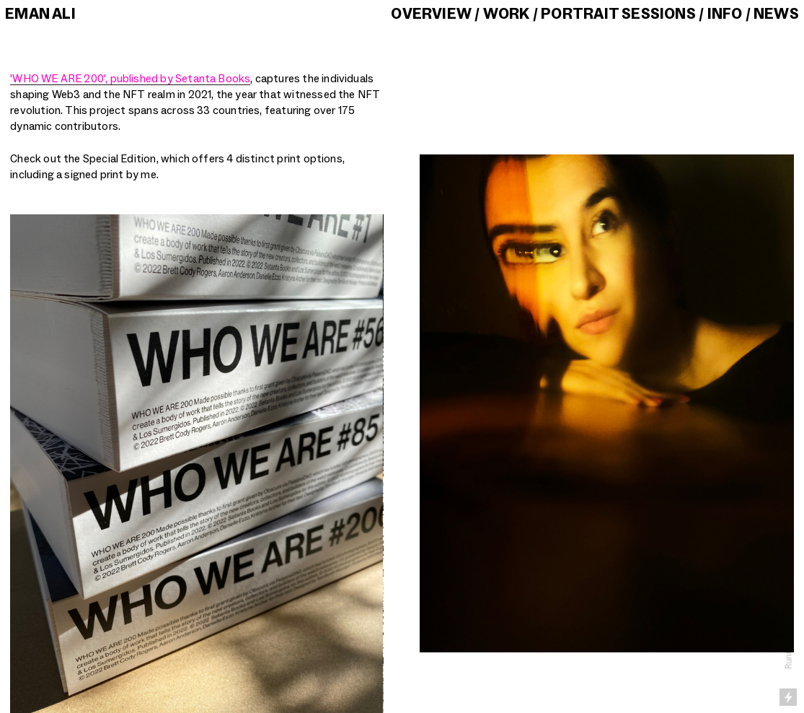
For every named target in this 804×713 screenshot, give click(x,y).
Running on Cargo (789, 635)
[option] (197, 463)
